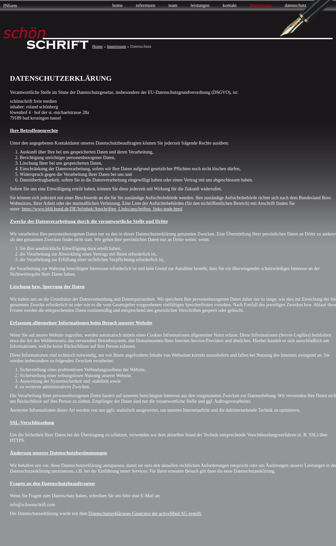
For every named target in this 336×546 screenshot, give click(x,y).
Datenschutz (295, 5)
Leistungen (200, 5)
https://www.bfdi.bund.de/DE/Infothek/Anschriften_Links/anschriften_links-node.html (102, 208)
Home (117, 5)
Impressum (260, 5)
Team (172, 5)
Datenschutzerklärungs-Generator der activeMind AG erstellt (144, 513)
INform (10, 5)
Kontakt (230, 5)
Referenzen (145, 5)
